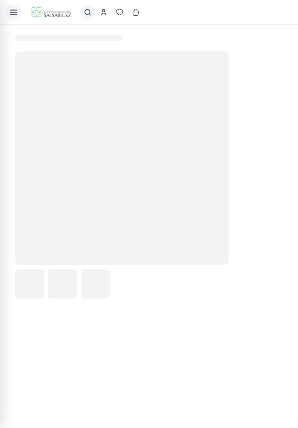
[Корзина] (135, 12)
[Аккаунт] (103, 12)
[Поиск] (87, 12)
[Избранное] (119, 12)
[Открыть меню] (13, 12)
